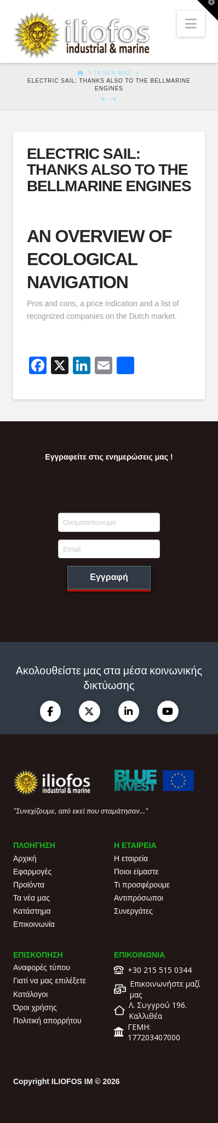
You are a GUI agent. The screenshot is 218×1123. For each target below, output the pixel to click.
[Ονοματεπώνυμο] (109, 522)
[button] (191, 24)
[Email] (109, 549)
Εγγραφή (109, 577)
